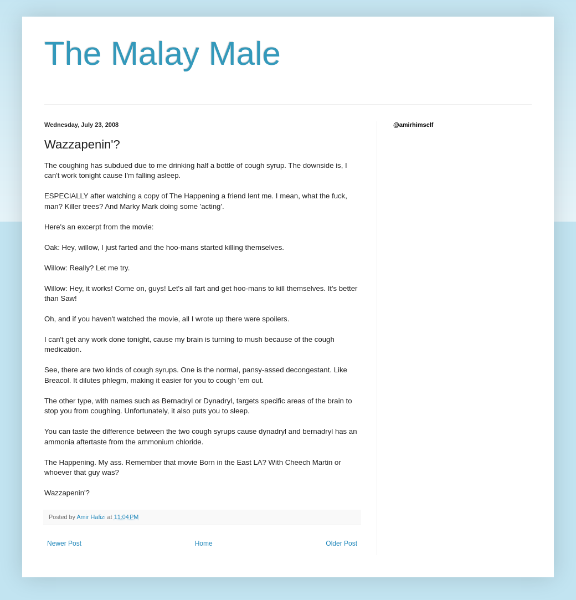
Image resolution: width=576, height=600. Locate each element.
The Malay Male (162, 53)
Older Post (341, 543)
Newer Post (64, 543)
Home (204, 543)
